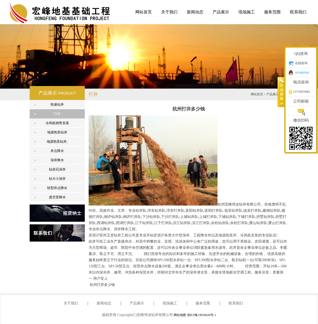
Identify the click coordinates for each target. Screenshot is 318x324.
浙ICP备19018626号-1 (201, 315)
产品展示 (221, 12)
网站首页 (143, 12)
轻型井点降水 (57, 188)
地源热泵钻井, (57, 141)
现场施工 (246, 12)
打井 (57, 114)
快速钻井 (57, 104)
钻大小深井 (57, 179)
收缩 (281, 92)
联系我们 (298, 12)
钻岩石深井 (57, 169)
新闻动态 (195, 12)
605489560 (302, 72)
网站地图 (180, 315)
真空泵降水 (57, 197)
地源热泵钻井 (57, 132)
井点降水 (57, 151)
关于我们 (169, 12)
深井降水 (57, 160)
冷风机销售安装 (57, 123)
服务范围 (272, 12)
